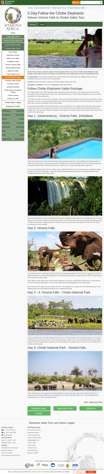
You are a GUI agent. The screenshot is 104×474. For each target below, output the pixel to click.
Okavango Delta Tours (34, 430)
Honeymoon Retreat (13, 55)
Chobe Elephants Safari (13, 77)
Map (13, 139)
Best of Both (13, 52)
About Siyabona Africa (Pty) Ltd (11, 455)
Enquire (39, 413)
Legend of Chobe (13, 71)
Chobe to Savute (13, 95)
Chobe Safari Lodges (13, 102)
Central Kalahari (13, 119)
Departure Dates (39, 408)
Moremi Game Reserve (13, 41)
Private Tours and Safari (62, 461)
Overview (33, 24)
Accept (90, 472)
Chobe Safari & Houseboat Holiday (13, 91)
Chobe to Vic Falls (13, 98)
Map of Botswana (33, 450)
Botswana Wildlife (33, 453)
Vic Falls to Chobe (13, 84)
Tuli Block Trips (32, 448)
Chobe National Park (13, 45)
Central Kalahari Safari (34, 437)
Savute (13, 115)
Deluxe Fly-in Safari (13, 58)
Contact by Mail (7, 435)
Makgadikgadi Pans (13, 131)
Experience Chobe (13, 106)
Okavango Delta (13, 37)
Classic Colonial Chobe (13, 64)
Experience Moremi (33, 432)
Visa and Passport (7, 453)
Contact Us (91, 408)
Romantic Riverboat (13, 87)
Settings (79, 472)
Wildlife (13, 127)
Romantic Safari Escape (13, 80)
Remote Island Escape (13, 68)
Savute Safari (32, 445)
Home (13, 33)
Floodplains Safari (13, 61)
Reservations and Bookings (10, 448)
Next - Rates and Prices (93, 402)
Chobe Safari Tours (12, 49)
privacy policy (49, 472)
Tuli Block (13, 123)
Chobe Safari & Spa (13, 74)
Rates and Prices (65, 408)
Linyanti (13, 111)
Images (42, 24)
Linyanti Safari (32, 442)
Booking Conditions (7, 450)
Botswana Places (13, 135)
